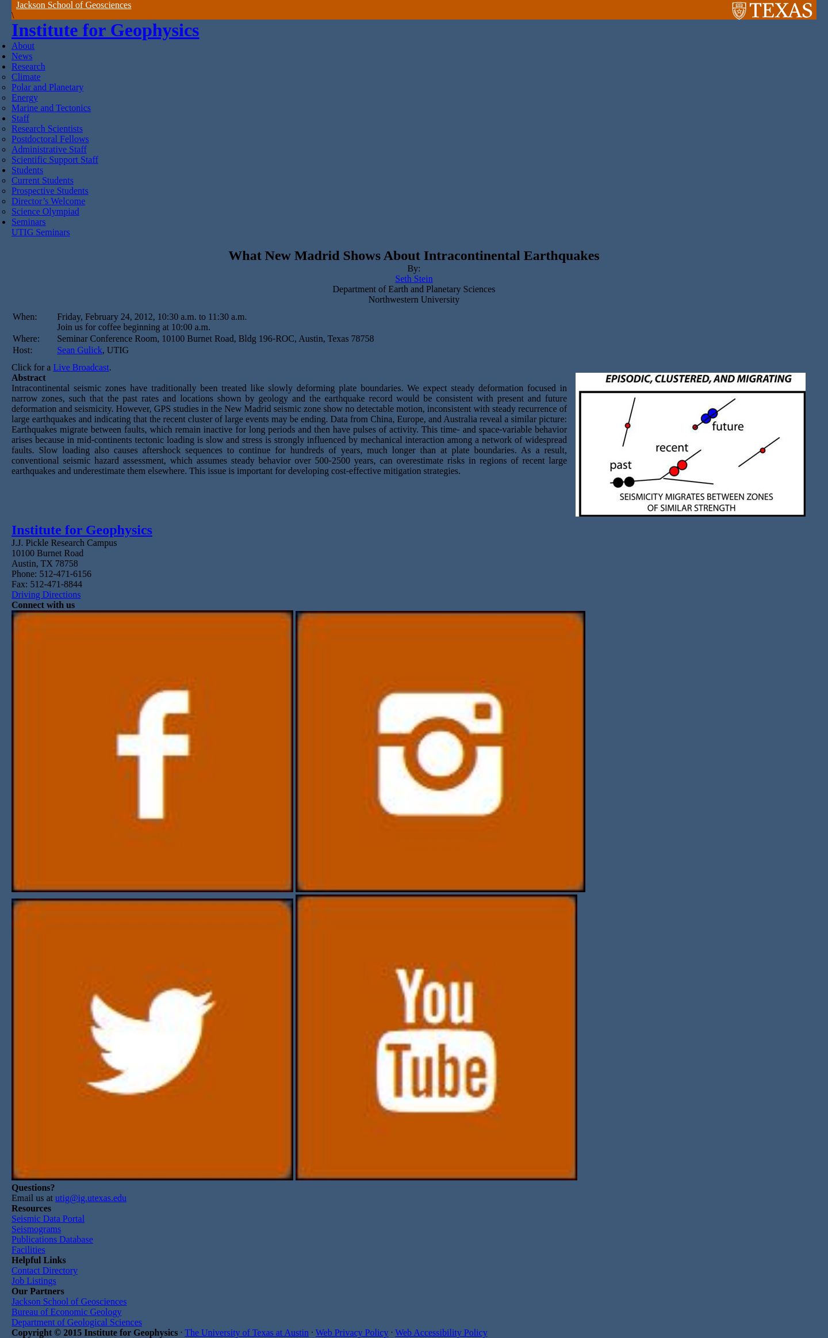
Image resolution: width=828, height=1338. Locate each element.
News (22, 56)
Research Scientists (47, 128)
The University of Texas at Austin (247, 1332)
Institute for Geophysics (106, 30)
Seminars (29, 222)
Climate (26, 77)
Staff (20, 118)
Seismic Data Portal (48, 1219)
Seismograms (36, 1229)
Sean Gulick (79, 350)
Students (27, 170)
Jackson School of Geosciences (73, 5)
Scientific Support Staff (55, 160)
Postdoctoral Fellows (50, 139)
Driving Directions (46, 594)
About (23, 46)
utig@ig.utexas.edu (90, 1198)
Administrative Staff (49, 149)
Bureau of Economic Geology (67, 1312)
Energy (25, 97)
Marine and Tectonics (51, 108)
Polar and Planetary (47, 87)
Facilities (28, 1250)
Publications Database (52, 1239)
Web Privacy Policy (352, 1332)
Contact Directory (45, 1270)
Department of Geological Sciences (77, 1322)
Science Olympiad (45, 211)
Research (28, 66)
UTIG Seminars (41, 232)
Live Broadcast (81, 367)
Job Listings (34, 1281)
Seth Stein (413, 279)
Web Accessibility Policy (441, 1332)
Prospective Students (50, 191)
